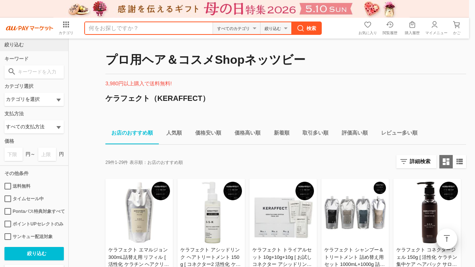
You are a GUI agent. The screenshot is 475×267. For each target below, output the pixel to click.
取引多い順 (312, 134)
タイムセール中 (24, 198)
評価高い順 (352, 134)
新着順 (278, 134)
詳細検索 (420, 161)
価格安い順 (205, 134)
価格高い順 (245, 134)
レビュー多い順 (396, 134)
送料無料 (17, 186)
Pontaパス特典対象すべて (34, 211)
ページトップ (446, 238)
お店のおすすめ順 (129, 134)
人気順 (171, 134)
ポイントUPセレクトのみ (33, 224)
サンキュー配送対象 (28, 236)
